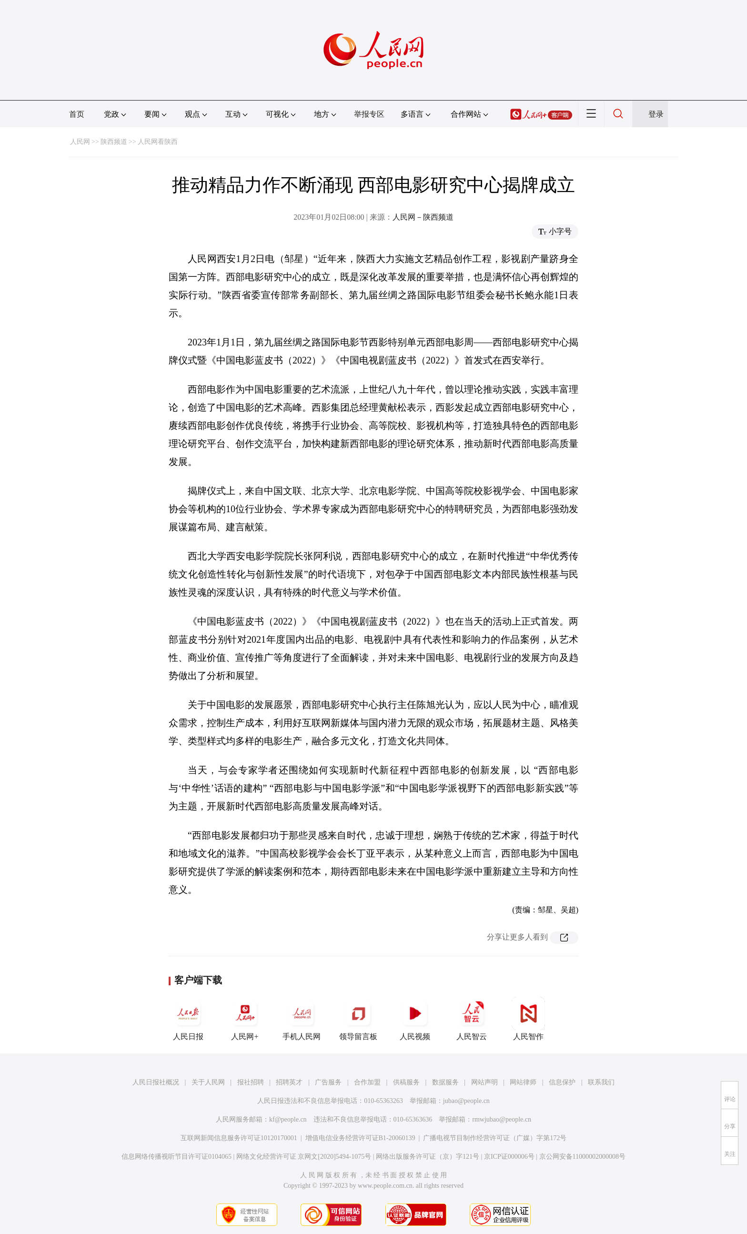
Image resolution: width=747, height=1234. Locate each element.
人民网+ (245, 1019)
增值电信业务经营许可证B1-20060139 (360, 1138)
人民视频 (415, 1019)
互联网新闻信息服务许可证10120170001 (239, 1138)
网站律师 (523, 1082)
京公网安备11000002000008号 (582, 1156)
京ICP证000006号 (509, 1156)
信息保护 (562, 1082)
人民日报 (188, 1019)
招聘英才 (289, 1082)
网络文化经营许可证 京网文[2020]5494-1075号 (304, 1156)
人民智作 (528, 1019)
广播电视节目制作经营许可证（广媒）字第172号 (494, 1138)
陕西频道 (114, 141)
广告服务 (328, 1082)
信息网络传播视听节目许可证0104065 (176, 1156)
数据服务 (445, 1082)
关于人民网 (208, 1082)
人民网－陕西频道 (423, 217)
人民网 (80, 141)
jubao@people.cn (466, 1100)
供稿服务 (406, 1082)
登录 (656, 114)
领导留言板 (358, 1019)
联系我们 (601, 1082)
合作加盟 (367, 1082)
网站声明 (484, 1082)
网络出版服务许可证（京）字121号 (427, 1156)
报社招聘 (250, 1082)
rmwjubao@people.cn (501, 1119)
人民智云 (471, 1019)
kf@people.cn (288, 1119)
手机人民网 (302, 1019)
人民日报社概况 (155, 1082)
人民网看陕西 (158, 141)
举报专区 (369, 114)
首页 (76, 114)
